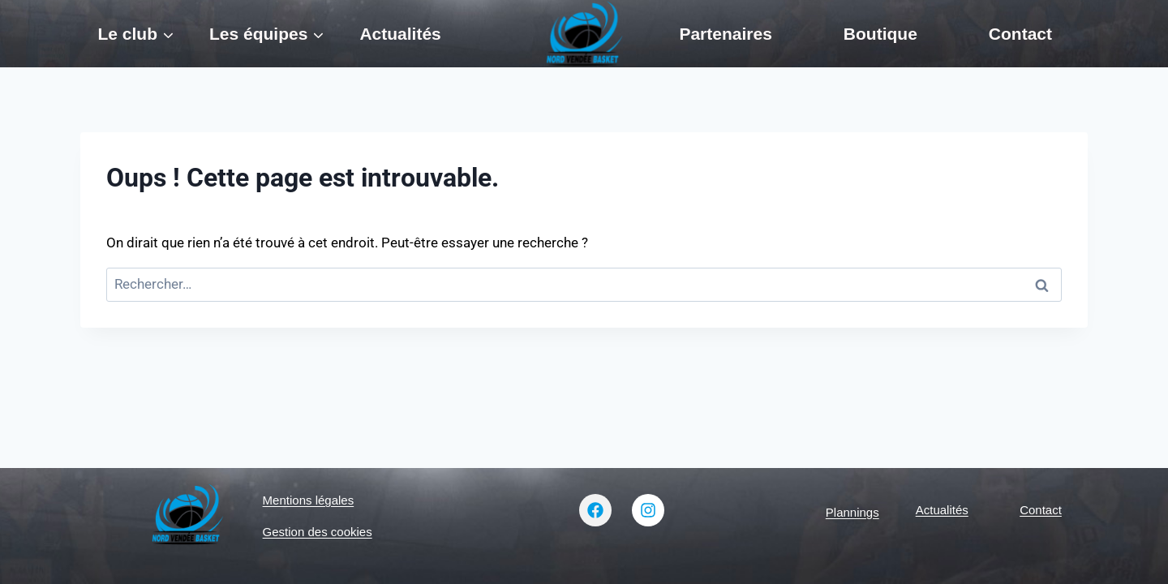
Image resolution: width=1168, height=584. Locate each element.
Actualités (399, 33)
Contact (1020, 33)
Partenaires (725, 33)
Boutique (880, 33)
